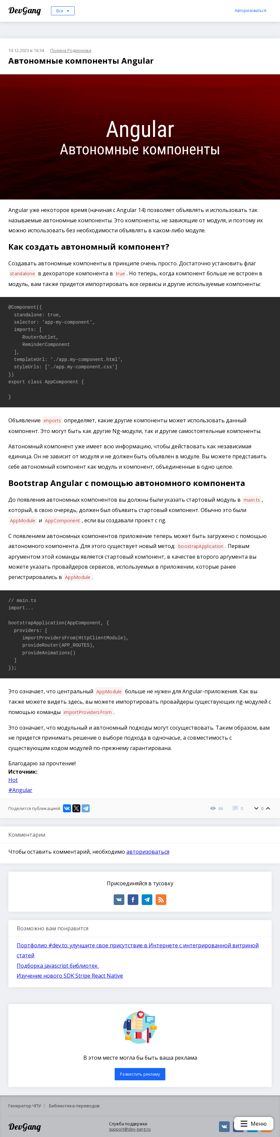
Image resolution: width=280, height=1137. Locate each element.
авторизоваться (147, 851)
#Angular (20, 790)
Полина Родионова (70, 50)
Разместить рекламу (140, 1074)
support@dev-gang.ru (130, 1129)
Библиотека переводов (74, 1106)
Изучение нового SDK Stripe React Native (70, 975)
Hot (13, 780)
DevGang (25, 10)
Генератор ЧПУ (24, 1106)
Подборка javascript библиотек (58, 965)
